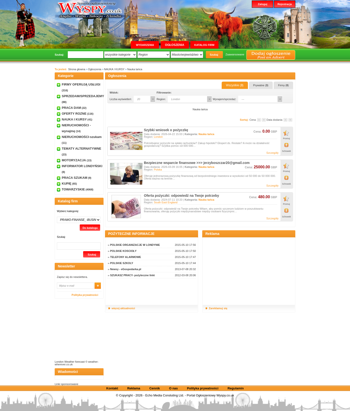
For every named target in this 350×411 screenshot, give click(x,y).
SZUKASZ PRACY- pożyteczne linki (132, 275)
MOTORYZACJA (74, 160)
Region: (161, 99)
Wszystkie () (235, 85)
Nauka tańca (206, 134)
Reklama (133, 388)
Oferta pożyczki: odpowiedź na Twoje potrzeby (181, 195)
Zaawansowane (235, 54)
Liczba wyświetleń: (121, 99)
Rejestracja (285, 4)
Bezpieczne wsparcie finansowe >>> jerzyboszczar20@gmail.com (197, 163)
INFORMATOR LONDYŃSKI (82, 166)
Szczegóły (272, 153)
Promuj (286, 138)
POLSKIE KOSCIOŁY (123, 250)
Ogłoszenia (174, 45)
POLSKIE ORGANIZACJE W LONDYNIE (135, 244)
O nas (173, 388)
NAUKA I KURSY (114, 69)
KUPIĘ (66, 183)
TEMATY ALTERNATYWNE (81, 148)
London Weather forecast (70, 361)
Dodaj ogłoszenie (270, 55)
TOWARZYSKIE (73, 189)
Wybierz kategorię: (68, 211)
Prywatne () (260, 85)
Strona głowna (76, 69)
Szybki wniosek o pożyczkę (166, 130)
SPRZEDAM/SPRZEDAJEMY (83, 96)
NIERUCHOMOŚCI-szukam (82, 137)
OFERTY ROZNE (74, 113)
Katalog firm (204, 44)
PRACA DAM (71, 108)
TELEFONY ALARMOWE (125, 257)
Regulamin (236, 388)
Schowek (286, 151)
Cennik (154, 388)
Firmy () (283, 85)
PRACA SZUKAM (74, 178)
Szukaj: (59, 54)
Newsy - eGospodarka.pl (125, 269)
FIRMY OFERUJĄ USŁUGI (81, 84)
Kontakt (112, 388)
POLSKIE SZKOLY (121, 263)
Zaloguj (262, 4)
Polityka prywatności (85, 294)
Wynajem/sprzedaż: (224, 99)
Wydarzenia (145, 44)
